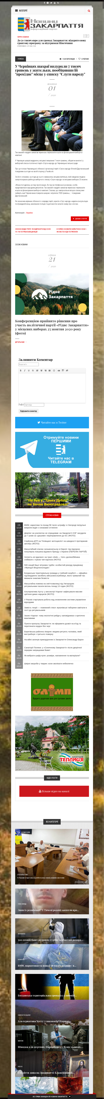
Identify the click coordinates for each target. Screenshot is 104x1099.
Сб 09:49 (19, 566)
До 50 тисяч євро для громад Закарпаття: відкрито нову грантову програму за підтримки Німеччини (51, 42)
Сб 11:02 (19, 542)
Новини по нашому (24, 1015)
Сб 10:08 (19, 558)
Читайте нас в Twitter (53, 422)
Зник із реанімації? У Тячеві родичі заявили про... (48, 910)
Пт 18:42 (19, 664)
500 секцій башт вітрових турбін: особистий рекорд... (50, 940)
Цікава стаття (80, 219)
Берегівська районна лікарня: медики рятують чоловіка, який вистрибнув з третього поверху (53, 632)
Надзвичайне (22, 989)
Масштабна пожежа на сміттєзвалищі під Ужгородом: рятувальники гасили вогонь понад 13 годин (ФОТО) (49, 584)
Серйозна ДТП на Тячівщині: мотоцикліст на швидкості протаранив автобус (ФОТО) (55, 542)
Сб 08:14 (19, 600)
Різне (19, 1092)
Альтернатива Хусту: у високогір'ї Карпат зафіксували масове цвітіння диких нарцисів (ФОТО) (53, 592)
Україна (29, 213)
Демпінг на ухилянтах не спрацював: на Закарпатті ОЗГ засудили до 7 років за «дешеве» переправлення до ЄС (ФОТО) (55, 534)
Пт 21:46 (19, 616)
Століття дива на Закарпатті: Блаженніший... (46, 1072)
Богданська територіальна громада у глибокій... (47, 995)
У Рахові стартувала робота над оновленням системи (40, 877)
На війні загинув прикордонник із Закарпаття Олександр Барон (54, 639)
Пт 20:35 (19, 632)
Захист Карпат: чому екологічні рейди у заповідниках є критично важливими (54, 616)
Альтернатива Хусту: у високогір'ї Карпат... (44, 1021)
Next (87, 36)
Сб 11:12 (19, 534)
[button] (21, 370)
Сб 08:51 (19, 592)
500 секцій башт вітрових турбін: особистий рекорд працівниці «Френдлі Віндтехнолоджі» (53, 566)
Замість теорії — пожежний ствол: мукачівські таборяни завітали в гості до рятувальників (55, 608)
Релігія (20, 1066)
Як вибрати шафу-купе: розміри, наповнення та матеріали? (52, 655)
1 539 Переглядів (67, 59)
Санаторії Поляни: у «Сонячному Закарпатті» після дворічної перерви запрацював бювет (53, 648)
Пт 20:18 (19, 640)
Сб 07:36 (19, 608)
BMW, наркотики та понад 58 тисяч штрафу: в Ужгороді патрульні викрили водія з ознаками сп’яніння (55, 526)
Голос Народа (22, 904)
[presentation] (20, 370)
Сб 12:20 (19, 526)
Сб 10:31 (19, 550)
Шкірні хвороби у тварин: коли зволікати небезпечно (48, 663)
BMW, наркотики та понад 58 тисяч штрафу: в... (47, 965)
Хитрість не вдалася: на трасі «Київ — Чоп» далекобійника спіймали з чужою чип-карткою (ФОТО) (52, 558)
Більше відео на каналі (55, 791)
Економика (21, 934)
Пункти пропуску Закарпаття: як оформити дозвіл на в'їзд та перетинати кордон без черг (52, 624)
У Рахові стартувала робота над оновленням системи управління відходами (55, 600)
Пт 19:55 (19, 648)
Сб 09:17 (19, 575)
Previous (84, 36)
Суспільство (22, 875)
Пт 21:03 (19, 624)
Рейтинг (83, 59)
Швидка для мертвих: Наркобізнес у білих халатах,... (50, 1047)
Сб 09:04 (19, 584)
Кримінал (21, 959)
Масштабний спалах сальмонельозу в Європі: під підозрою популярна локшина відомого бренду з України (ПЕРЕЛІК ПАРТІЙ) (55, 550)
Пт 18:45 (19, 656)
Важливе (20, 1041)
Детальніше (21, 342)
